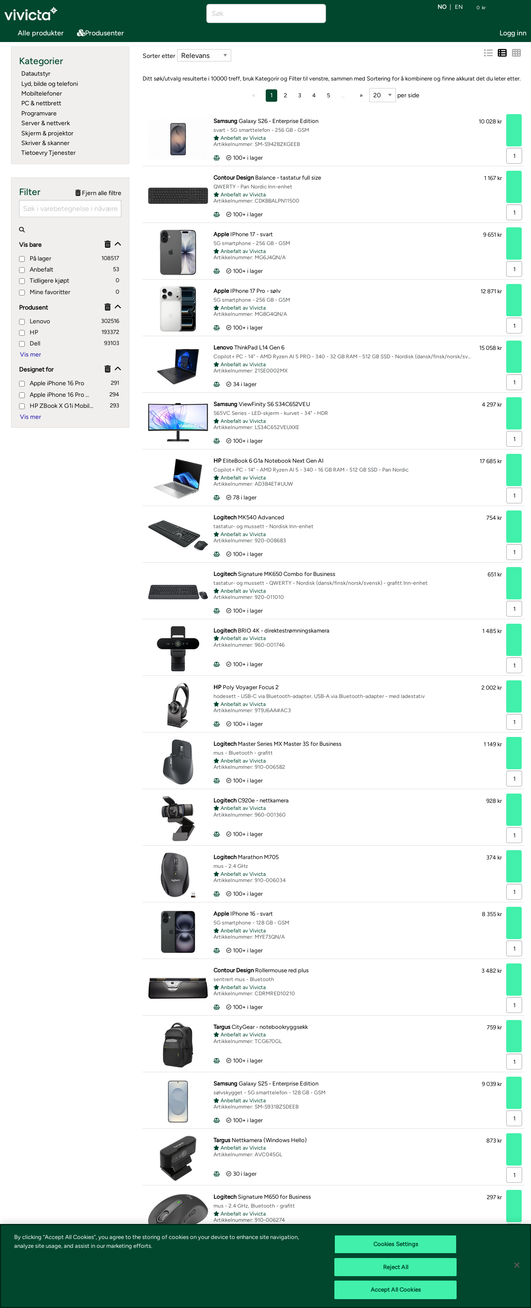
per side (394, 95)
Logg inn (513, 33)
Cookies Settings (395, 1244)
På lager (35, 258)
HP (28, 332)
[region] (265, 1266)
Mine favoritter (44, 292)
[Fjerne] (108, 244)
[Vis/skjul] (117, 244)
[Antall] (514, 156)
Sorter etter (159, 56)
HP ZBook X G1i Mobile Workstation (56, 406)
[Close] (517, 1265)
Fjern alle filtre (98, 193)
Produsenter (100, 33)
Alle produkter (34, 32)
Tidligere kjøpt (44, 280)
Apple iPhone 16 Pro (51, 383)
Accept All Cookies (396, 1289)
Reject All (395, 1267)
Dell (29, 343)
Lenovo (34, 321)
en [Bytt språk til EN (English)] (459, 7)
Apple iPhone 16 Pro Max (56, 395)
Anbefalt (36, 269)
